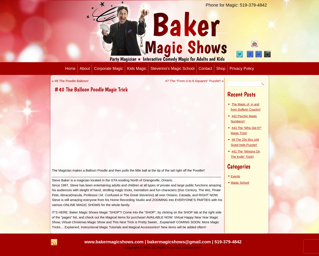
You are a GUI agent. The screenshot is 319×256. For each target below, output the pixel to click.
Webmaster (192, 247)
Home (70, 68)
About (85, 68)
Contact (205, 68)
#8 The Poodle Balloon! (72, 81)
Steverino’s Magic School (173, 68)
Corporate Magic (108, 68)
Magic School (240, 182)
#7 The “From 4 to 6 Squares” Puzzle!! (193, 81)
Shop (220, 68)
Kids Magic (136, 68)
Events (235, 176)
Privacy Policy (242, 68)
